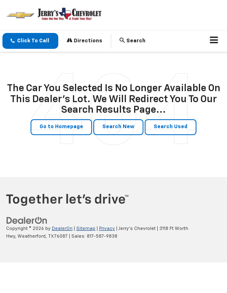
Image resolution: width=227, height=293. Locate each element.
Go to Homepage (61, 126)
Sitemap (85, 228)
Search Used (170, 126)
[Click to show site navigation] (214, 41)
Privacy (107, 228)
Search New (118, 126)
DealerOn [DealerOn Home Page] (62, 228)
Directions (84, 40)
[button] (30, 41)
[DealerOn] (27, 220)
